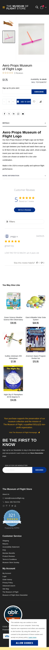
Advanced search (8, 586)
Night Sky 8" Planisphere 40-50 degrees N (13, 396)
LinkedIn (14, 114)
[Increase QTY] (13, 101)
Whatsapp (18, 114)
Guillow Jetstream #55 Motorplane (13, 357)
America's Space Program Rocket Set (36, 357)
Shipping (5, 541)
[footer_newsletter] (17, 470)
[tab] (24, 123)
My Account (6, 573)
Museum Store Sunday (10, 562)
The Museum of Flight (10, 592)
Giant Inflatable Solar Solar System (36, 318)
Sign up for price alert (10, 88)
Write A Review (24, 210)
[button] (36, 7)
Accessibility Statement (10, 547)
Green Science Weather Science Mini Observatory (13, 318)
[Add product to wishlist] (34, 101)
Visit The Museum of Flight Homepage (24, 432)
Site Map (5, 589)
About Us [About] (5, 494)
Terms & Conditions (9, 559)
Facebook (4, 114)
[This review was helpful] (37, 262)
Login (4, 576)
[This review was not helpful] (41, 262)
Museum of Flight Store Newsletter (15, 595)
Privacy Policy (7, 583)
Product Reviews (8, 556)
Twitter (9, 114)
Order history (7, 579)
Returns (5, 544)
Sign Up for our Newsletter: (16, 465)
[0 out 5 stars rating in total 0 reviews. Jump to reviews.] (12, 73)
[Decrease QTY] (4, 101)
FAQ (4, 550)
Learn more (32, 637)
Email (23, 114)
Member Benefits (8, 553)
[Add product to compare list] (40, 101)
